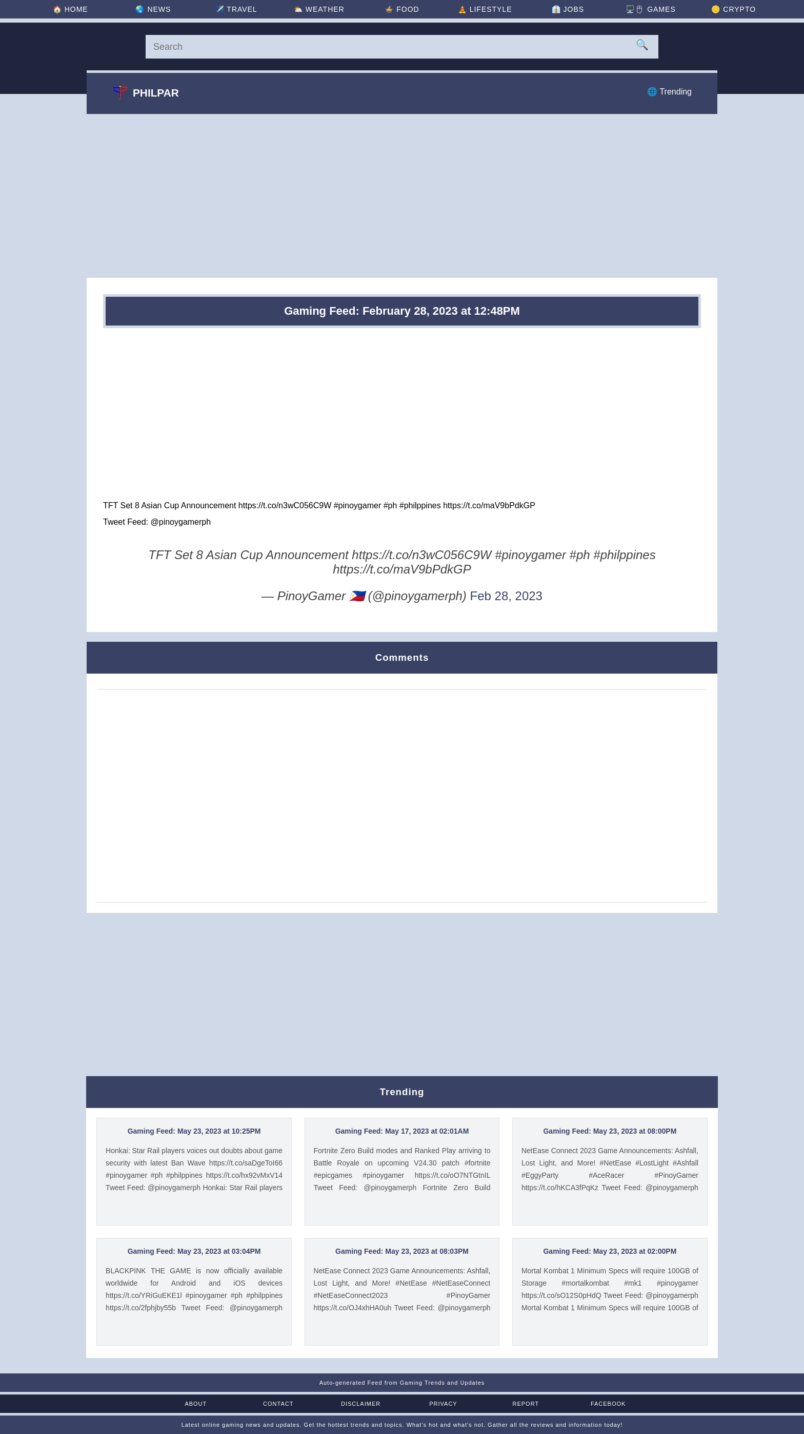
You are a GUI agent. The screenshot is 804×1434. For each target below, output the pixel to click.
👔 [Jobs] (568, 9)
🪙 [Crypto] (733, 9)
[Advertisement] (402, 195)
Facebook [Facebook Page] (608, 1404)
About (196, 1404)
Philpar (145, 92)
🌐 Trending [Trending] (669, 91)
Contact (278, 1404)
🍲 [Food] (402, 9)
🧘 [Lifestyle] (485, 9)
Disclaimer (360, 1404)
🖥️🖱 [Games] (650, 9)
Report (525, 1404)
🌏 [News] (153, 9)
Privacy (443, 1404)
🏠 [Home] (70, 9)
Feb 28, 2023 (506, 596)
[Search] (402, 47)
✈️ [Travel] (236, 9)
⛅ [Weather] (319, 9)
